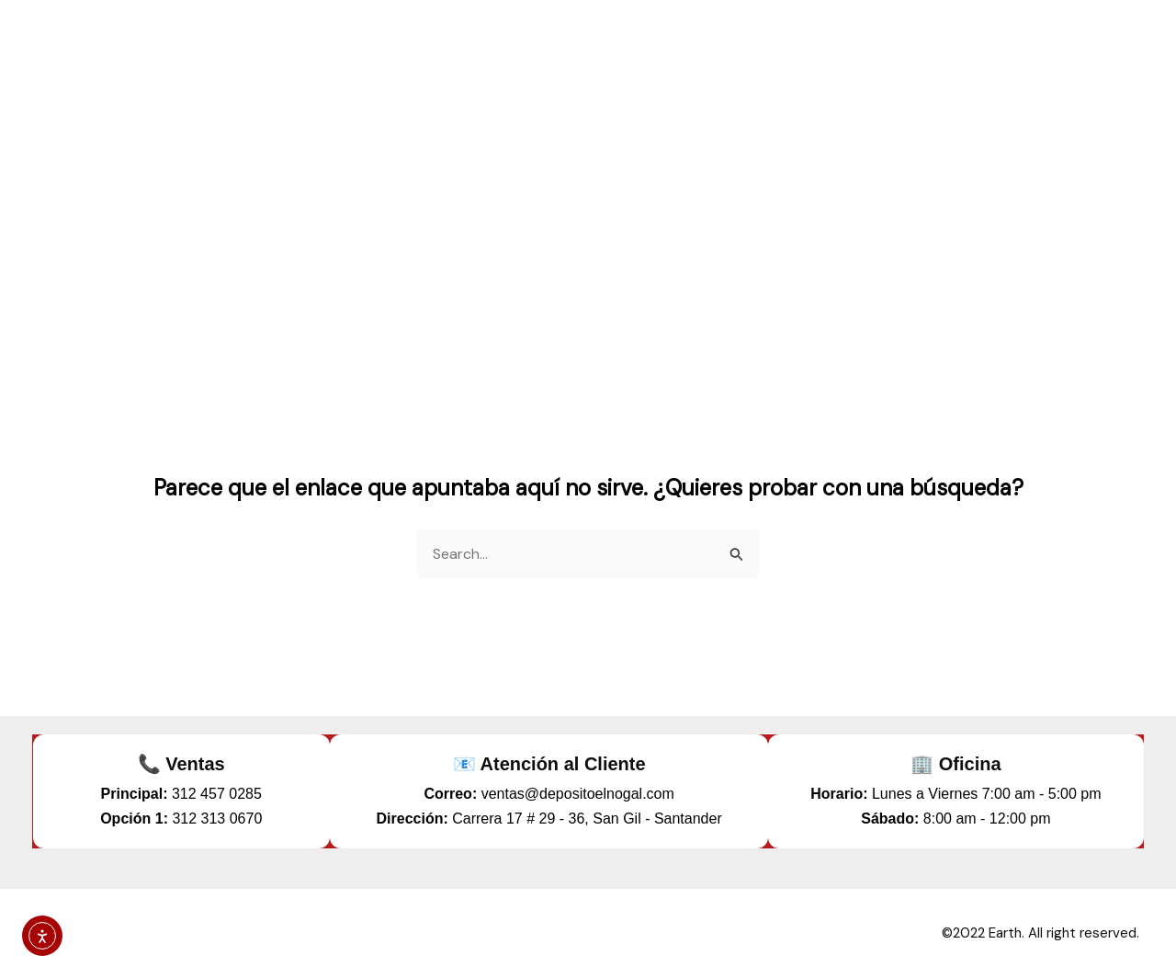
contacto (943, 45)
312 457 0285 (217, 794)
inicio (698, 45)
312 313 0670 (217, 818)
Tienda (771, 45)
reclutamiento (1068, 45)
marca (850, 45)
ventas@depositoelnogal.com (577, 794)
